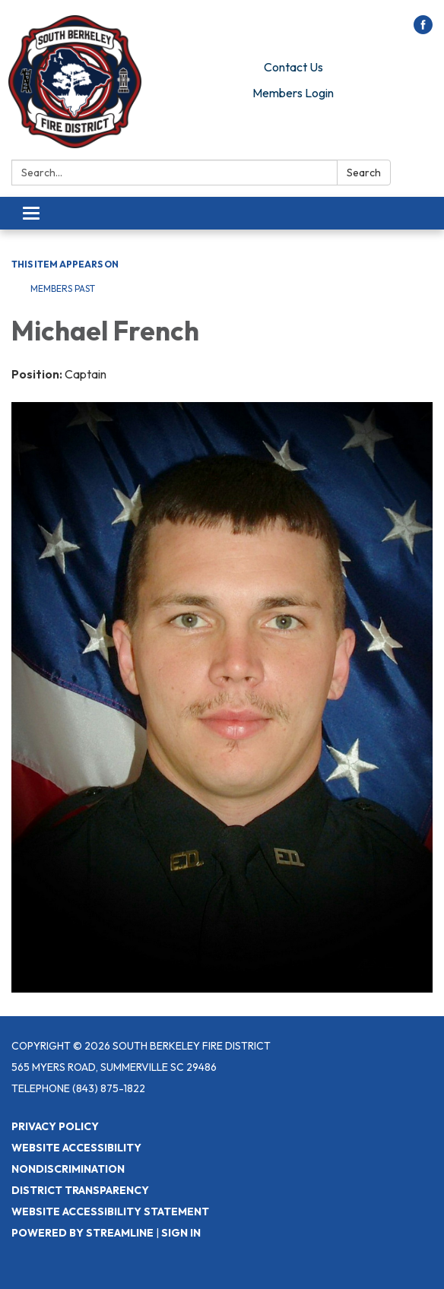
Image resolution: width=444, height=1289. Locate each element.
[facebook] (423, 29)
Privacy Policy (55, 1126)
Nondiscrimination (68, 1169)
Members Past (62, 288)
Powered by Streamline (82, 1233)
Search (364, 172)
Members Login (293, 92)
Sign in (181, 1233)
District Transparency (80, 1190)
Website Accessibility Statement (110, 1211)
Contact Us (293, 66)
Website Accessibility (76, 1147)
